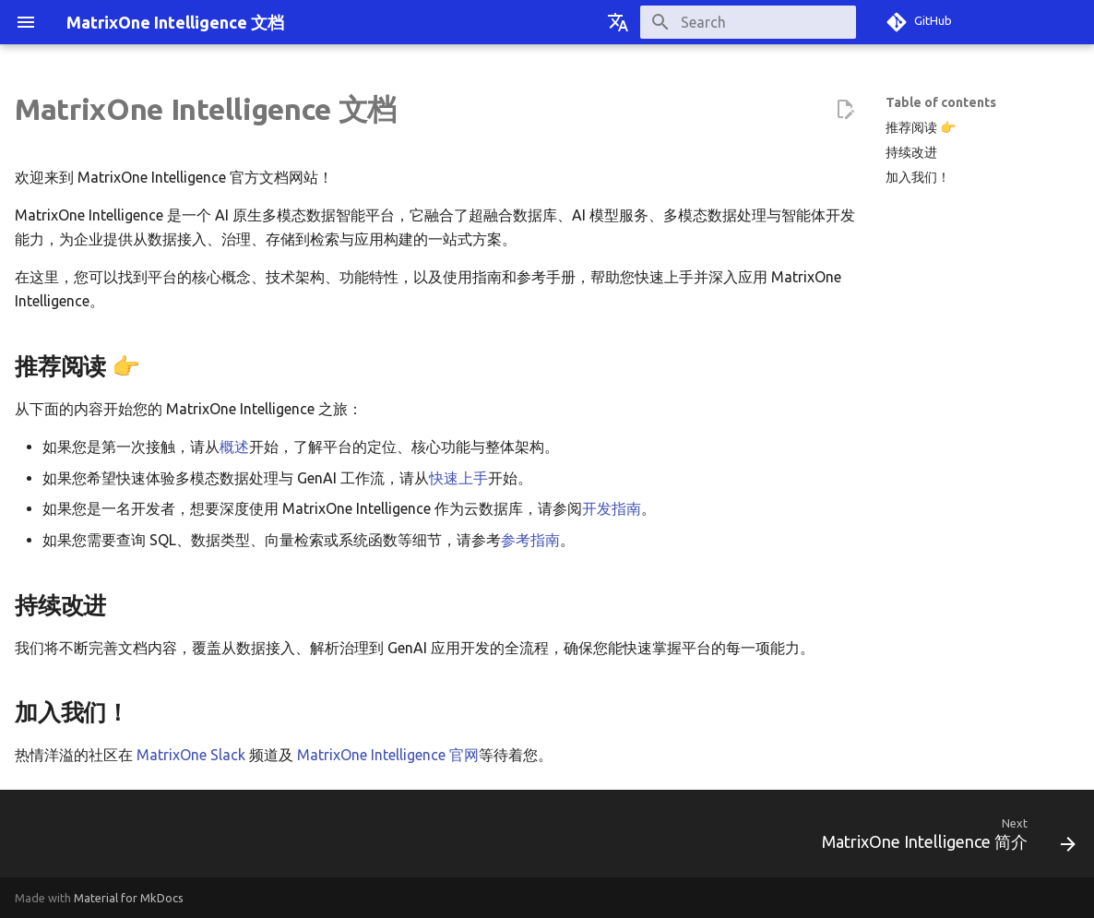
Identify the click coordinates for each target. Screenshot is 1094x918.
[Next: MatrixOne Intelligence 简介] (942, 839)
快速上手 (458, 478)
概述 (234, 446)
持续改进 (911, 152)
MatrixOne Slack (191, 754)
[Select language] (618, 22)
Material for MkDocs (129, 897)
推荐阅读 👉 (921, 127)
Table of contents (941, 102)
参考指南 (530, 539)
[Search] (748, 22)
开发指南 (611, 508)
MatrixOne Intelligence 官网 (388, 754)
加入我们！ (918, 177)
